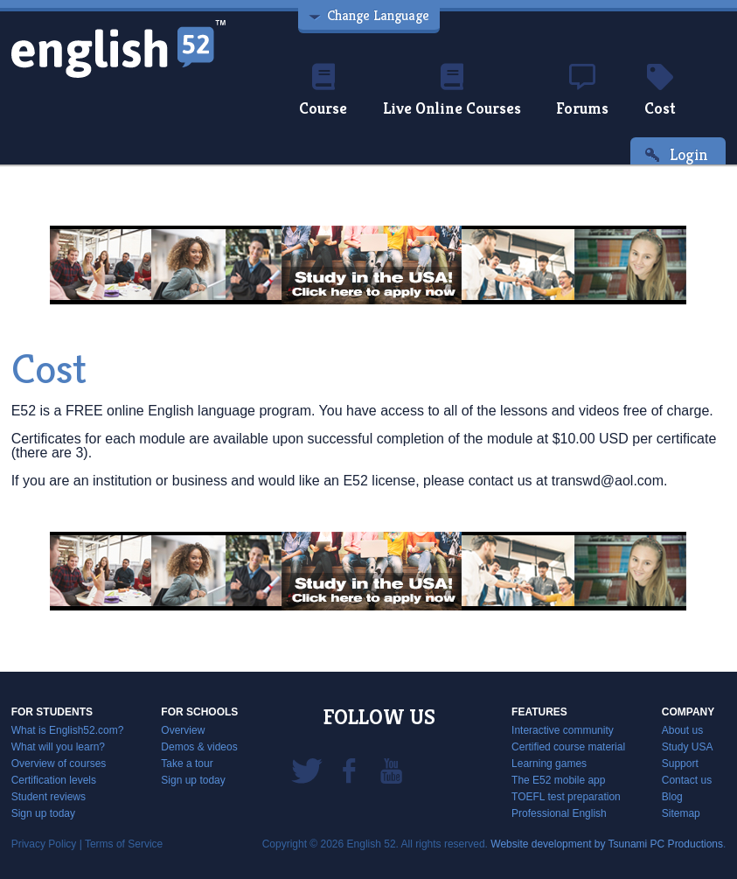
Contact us (687, 780)
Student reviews (48, 797)
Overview (183, 730)
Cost (660, 91)
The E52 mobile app (558, 780)
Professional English (559, 813)
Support (680, 763)
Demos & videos (199, 747)
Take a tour (186, 763)
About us (682, 730)
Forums (582, 91)
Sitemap (681, 813)
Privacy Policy (44, 844)
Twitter (306, 770)
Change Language (378, 15)
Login (689, 154)
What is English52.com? (67, 730)
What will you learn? (58, 747)
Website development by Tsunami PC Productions (606, 844)
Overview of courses (59, 763)
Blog (672, 797)
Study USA (687, 747)
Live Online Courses (452, 91)
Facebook (348, 770)
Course (323, 91)
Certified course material (568, 747)
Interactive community (562, 730)
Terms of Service (124, 844)
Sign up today (43, 813)
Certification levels (53, 780)
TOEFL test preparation (566, 797)
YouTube (390, 770)
